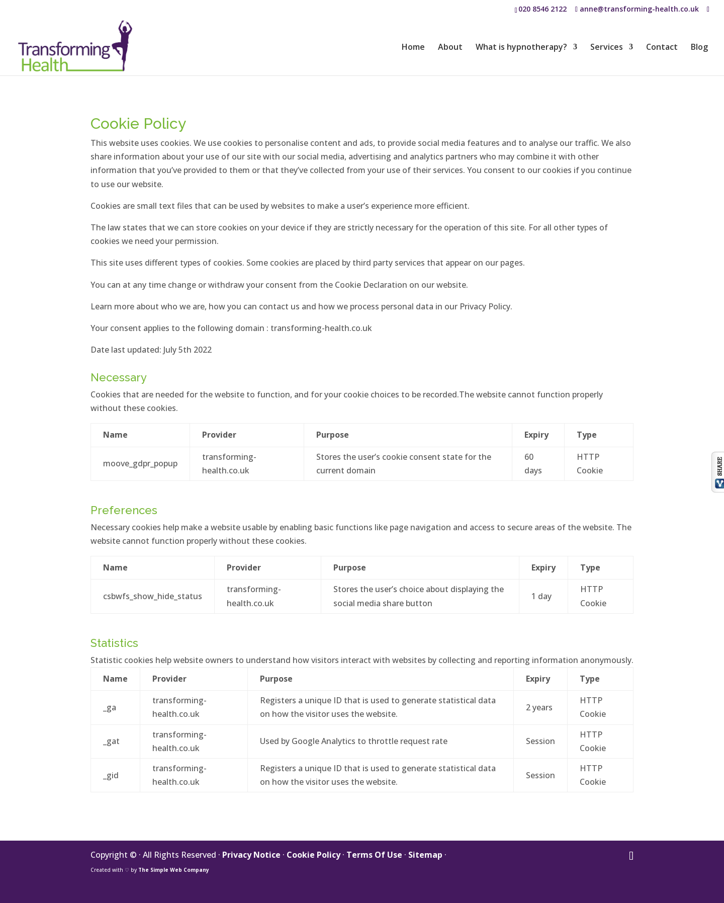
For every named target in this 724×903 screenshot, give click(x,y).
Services (606, 47)
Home (413, 47)
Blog (699, 47)
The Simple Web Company (173, 869)
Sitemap (425, 854)
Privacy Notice (251, 854)
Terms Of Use (374, 854)
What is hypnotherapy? (521, 47)
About (450, 47)
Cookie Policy (313, 854)
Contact (662, 47)
